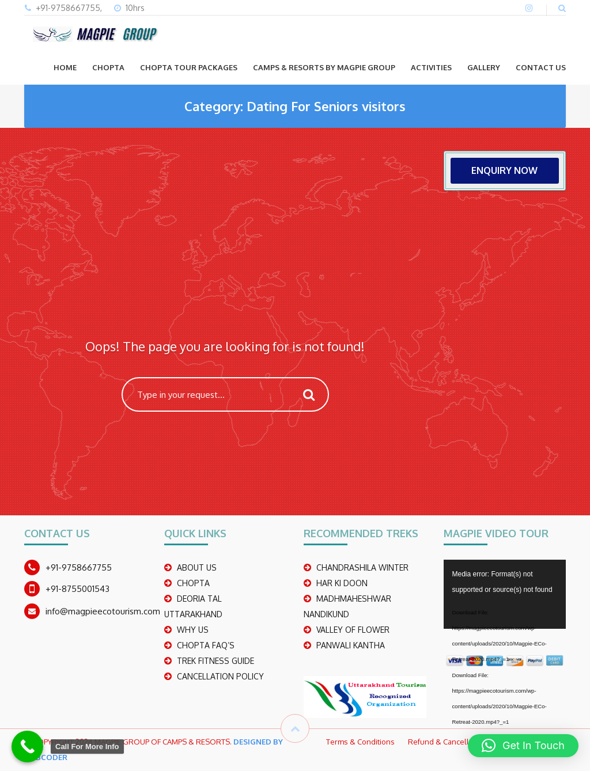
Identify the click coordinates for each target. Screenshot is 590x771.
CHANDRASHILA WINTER (362, 567)
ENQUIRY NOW (504, 170)
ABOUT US (197, 567)
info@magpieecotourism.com (103, 611)
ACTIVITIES (431, 67)
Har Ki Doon (342, 583)
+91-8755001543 (77, 588)
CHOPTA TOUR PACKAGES (188, 67)
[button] (523, 745)
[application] (505, 594)
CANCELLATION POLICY (220, 676)
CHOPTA (108, 67)
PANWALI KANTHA (350, 645)
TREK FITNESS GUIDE (215, 661)
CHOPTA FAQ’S (206, 645)
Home (65, 67)
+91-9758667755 (79, 567)
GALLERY (483, 67)
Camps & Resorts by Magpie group (324, 67)
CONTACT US (541, 67)
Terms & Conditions (360, 741)
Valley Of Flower (352, 630)
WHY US (193, 630)
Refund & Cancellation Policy (458, 741)
